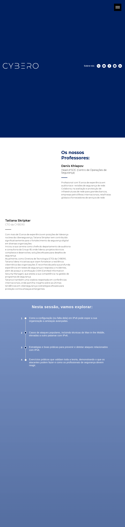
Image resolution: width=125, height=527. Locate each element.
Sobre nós (89, 66)
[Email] (104, 66)
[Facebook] (109, 66)
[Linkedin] (120, 66)
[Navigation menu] (117, 7)
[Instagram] (115, 66)
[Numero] (98, 66)
